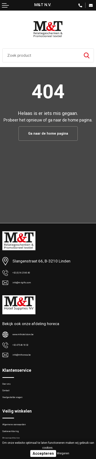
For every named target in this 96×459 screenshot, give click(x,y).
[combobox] (41, 55)
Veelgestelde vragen (20, 408)
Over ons (10, 389)
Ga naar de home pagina (48, 134)
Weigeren (63, 453)
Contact (9, 398)
